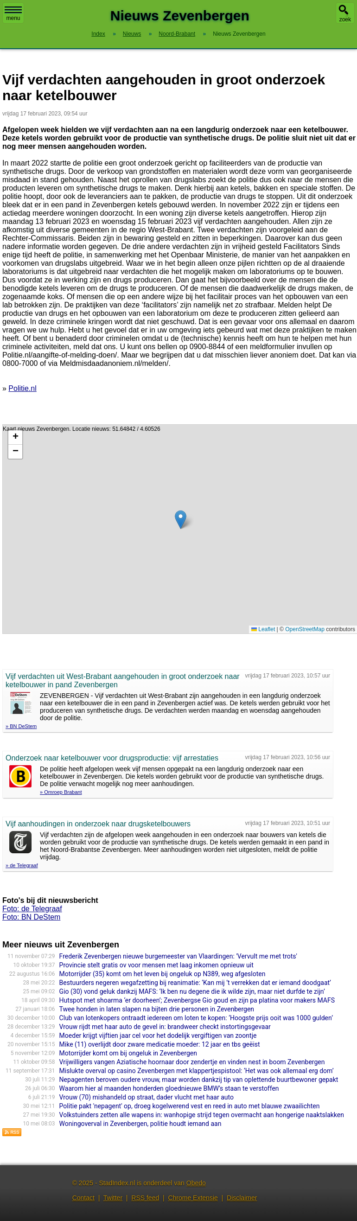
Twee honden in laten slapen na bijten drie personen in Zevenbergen (156, 1009)
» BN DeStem (21, 726)
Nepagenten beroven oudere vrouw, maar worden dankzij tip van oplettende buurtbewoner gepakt (198, 1079)
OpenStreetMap (305, 629)
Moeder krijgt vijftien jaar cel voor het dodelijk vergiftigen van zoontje (158, 1035)
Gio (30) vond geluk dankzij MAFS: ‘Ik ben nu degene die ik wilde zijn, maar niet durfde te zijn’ (192, 991)
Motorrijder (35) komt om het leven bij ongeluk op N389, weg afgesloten (162, 974)
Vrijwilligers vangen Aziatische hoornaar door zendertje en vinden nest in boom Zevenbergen (192, 1062)
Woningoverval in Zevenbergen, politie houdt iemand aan (140, 1123)
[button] (180, 519)
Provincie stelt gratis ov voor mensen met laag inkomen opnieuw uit (156, 965)
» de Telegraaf (22, 865)
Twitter (112, 1198)
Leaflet (263, 629)
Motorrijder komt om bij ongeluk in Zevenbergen (128, 1053)
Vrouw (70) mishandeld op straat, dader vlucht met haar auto (146, 1097)
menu (13, 13)
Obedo (196, 1183)
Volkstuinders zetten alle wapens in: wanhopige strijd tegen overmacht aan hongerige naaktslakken (201, 1115)
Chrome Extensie (192, 1198)
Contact (83, 1198)
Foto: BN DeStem (31, 917)
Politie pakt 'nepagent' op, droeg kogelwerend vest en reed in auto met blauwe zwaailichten (189, 1106)
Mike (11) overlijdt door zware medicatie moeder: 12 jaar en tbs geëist (159, 1044)
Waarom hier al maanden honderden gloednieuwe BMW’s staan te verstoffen (169, 1088)
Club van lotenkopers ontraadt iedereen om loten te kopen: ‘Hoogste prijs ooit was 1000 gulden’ (196, 1018)
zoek (345, 19)
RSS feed (145, 1198)
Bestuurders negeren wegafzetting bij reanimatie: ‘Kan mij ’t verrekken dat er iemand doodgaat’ (195, 982)
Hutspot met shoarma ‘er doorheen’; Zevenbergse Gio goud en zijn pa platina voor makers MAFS (197, 1000)
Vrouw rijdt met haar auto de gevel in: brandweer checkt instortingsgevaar (165, 1026)
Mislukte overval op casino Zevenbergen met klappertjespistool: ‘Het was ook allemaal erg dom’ (196, 1070)
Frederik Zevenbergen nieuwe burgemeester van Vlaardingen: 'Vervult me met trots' (178, 956)
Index (98, 34)
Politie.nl (22, 388)
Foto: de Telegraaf (32, 909)
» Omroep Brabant (61, 792)
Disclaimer (242, 1198)
